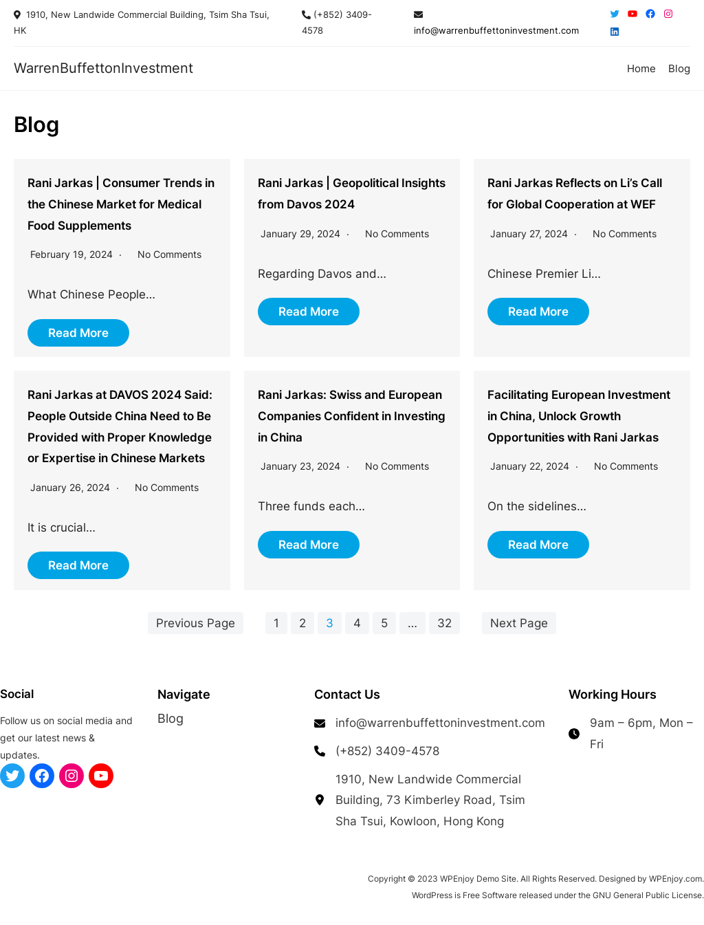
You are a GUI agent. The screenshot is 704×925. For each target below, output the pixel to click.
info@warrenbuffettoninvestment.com (496, 30)
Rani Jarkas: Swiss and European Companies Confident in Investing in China (352, 416)
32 (444, 623)
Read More (78, 333)
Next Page (519, 623)
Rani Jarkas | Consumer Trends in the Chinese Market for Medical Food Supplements (121, 204)
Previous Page (195, 623)
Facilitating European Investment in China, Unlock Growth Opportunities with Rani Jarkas (578, 416)
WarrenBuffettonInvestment (103, 67)
